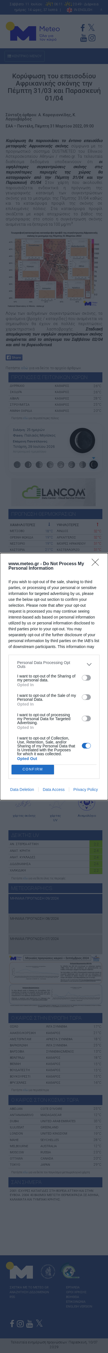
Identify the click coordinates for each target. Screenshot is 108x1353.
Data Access (54, 789)
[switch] (86, 678)
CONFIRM (32, 769)
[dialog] (54, 676)
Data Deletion (22, 789)
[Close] (97, 564)
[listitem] (54, 664)
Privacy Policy (85, 789)
